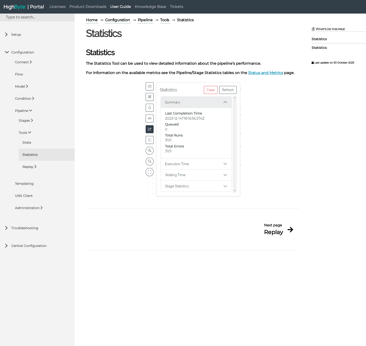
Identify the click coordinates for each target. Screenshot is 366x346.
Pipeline (21, 111)
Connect (22, 62)
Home (92, 20)
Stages (24, 120)
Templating (24, 184)
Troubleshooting (24, 228)
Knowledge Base (150, 6)
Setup (16, 34)
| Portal (35, 7)
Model (20, 86)
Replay (27, 167)
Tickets (176, 6)
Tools (23, 133)
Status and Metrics (265, 73)
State (26, 142)
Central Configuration (28, 246)
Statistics (30, 155)
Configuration (22, 52)
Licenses (57, 6)
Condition (23, 98)
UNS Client (24, 196)
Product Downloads (87, 6)
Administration (27, 208)
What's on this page (328, 29)
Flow (19, 74)
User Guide (120, 6)
